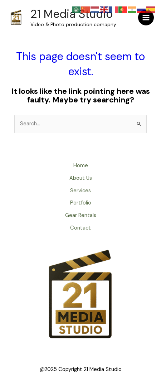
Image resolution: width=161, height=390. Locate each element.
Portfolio (80, 202)
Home (80, 165)
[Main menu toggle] (146, 17)
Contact (80, 228)
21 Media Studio (71, 13)
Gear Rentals (80, 215)
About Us (80, 178)
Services (80, 190)
